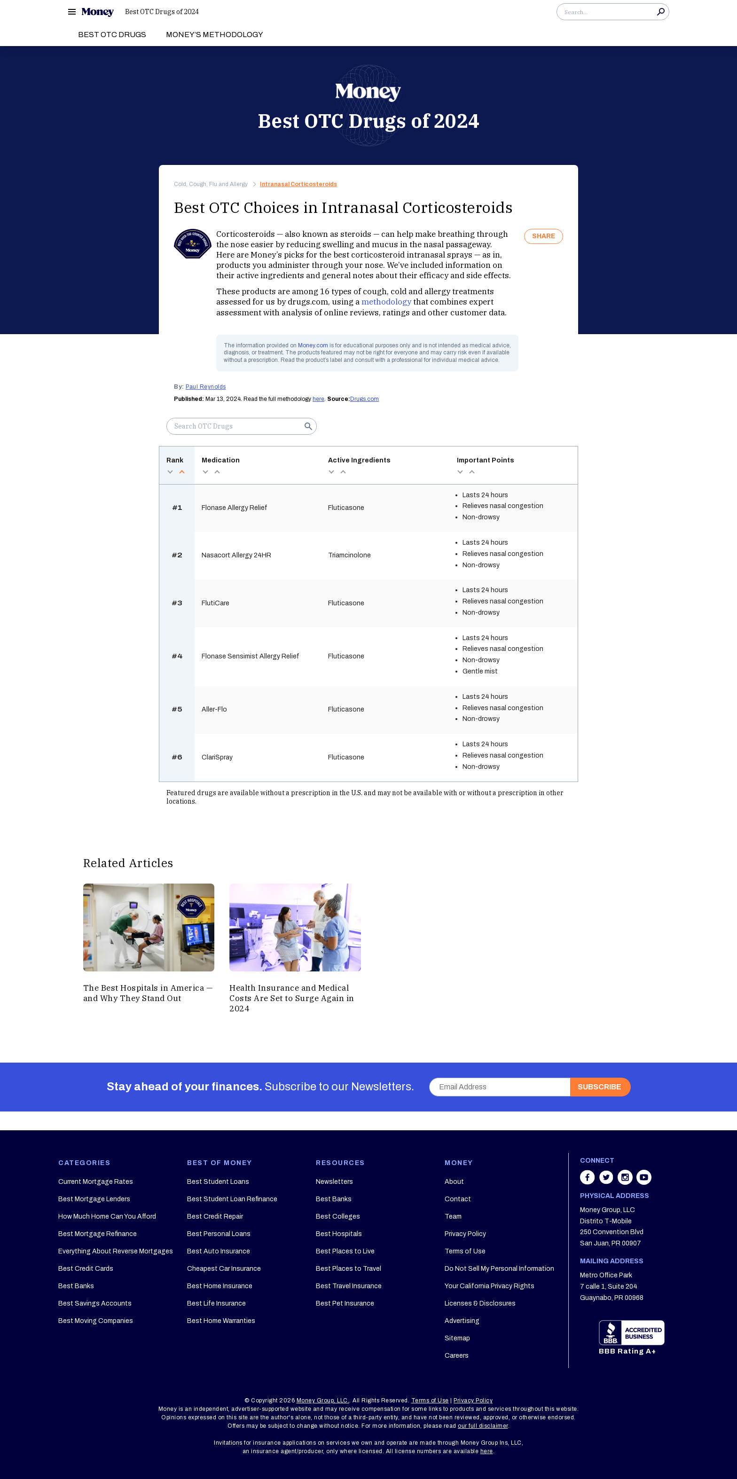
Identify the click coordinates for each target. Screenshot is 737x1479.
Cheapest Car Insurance (224, 1268)
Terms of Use (465, 1251)
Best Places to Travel (348, 1268)
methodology (386, 302)
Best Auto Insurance (218, 1251)
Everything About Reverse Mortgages (115, 1251)
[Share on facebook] (588, 1182)
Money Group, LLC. (323, 1400)
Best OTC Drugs (112, 35)
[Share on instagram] (626, 1182)
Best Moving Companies (95, 1320)
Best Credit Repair (215, 1216)
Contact (458, 1199)
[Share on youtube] (643, 1182)
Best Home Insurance (219, 1286)
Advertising (462, 1320)
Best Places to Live (345, 1251)
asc (182, 472)
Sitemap (457, 1338)
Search (660, 11)
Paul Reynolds (206, 386)
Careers (457, 1355)
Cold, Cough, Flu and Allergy (211, 184)
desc (170, 472)
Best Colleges (338, 1216)
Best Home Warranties (221, 1320)
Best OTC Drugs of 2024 (162, 12)
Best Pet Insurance (345, 1303)
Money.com (313, 345)
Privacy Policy (465, 1233)
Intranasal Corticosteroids (298, 184)
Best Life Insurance (216, 1303)
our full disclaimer (483, 1426)
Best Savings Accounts (95, 1303)
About (454, 1181)
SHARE (543, 236)
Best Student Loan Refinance (232, 1199)
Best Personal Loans (219, 1233)
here (318, 399)
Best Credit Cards (85, 1268)
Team (453, 1216)
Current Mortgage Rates (95, 1181)
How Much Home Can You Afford (107, 1216)
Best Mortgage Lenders (94, 1199)
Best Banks (76, 1286)
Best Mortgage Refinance (97, 1233)
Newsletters (334, 1181)
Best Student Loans (218, 1181)
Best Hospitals (339, 1233)
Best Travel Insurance (349, 1286)
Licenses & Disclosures (480, 1303)
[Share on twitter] (607, 1182)
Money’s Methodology (214, 35)
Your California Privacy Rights (489, 1286)
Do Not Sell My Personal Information (499, 1268)
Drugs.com (364, 399)
